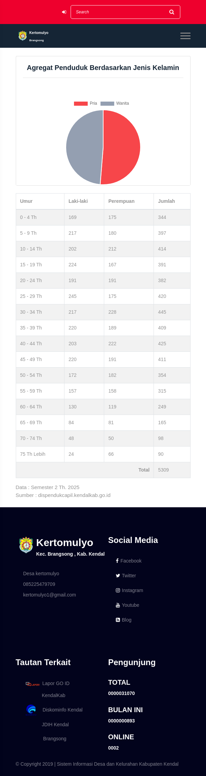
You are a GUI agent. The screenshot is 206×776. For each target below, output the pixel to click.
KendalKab (44, 695)
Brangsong (44, 738)
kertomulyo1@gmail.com (49, 595)
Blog (124, 620)
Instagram (129, 590)
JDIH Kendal (46, 724)
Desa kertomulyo (41, 573)
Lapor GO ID (47, 684)
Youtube (128, 605)
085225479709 (39, 584)
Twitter (126, 575)
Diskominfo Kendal (54, 710)
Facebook (129, 561)
